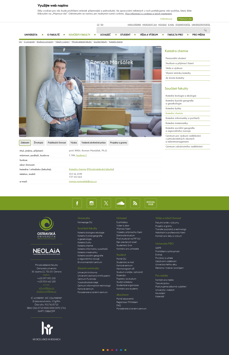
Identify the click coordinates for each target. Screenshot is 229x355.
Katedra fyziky (173, 108)
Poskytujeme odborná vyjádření (170, 287)
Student (128, 35)
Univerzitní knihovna (87, 272)
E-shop (158, 255)
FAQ (119, 305)
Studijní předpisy (125, 282)
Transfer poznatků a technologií (170, 229)
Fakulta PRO (178, 35)
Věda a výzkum (152, 35)
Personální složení (176, 58)
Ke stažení (160, 293)
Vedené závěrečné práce (94, 143)
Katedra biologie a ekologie (181, 96)
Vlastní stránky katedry (178, 73)
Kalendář (159, 296)
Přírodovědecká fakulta (82, 42)
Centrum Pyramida (87, 279)
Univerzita (33, 35)
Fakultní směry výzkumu (167, 223)
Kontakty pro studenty (127, 289)
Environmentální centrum (90, 262)
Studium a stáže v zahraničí (130, 272)
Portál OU (121, 259)
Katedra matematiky (177, 123)
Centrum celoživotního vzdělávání (184, 146)
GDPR (158, 248)
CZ (98, 25)
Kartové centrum (86, 289)
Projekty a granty (118, 143)
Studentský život (124, 245)
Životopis (38, 143)
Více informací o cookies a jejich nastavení (148, 13)
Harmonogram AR (125, 269)
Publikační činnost (57, 143)
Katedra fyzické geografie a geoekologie (180, 102)
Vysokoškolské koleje (88, 282)
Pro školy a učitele (164, 258)
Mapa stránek (134, 25)
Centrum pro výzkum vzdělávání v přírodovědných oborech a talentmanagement (183, 139)
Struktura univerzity (45, 42)
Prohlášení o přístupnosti (167, 251)
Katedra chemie (116, 42)
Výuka (73, 143)
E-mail (171, 25)
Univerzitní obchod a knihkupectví (94, 276)
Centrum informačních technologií (94, 286)
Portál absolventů (125, 299)
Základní (25, 143)
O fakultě (56, 35)
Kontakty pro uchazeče (128, 249)
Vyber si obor (123, 226)
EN (102, 25)
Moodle (162, 25)
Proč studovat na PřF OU (128, 239)
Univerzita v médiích (165, 290)
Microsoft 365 (149, 25)
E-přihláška (122, 222)
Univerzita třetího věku (166, 264)
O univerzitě (29, 42)
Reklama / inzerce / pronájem (169, 268)
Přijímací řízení (123, 229)
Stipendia (121, 275)
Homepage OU (85, 222)
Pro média (198, 35)
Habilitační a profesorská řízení (170, 233)
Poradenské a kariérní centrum (93, 292)
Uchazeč (108, 35)
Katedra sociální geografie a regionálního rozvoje (180, 129)
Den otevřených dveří (127, 242)
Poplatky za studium (126, 279)
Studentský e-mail (125, 262)
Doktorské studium (126, 235)
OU (20, 42)
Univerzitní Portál (201, 25)
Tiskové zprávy (162, 283)
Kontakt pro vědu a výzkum (168, 236)
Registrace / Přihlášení (127, 302)
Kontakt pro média (164, 280)
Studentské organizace (128, 285)
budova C (81, 155)
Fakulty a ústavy (63, 42)
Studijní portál (183, 25)
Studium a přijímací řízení (180, 63)
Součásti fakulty (82, 35)
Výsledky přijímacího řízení (129, 232)
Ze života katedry (175, 78)
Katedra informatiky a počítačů (183, 118)
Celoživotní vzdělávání (165, 261)
